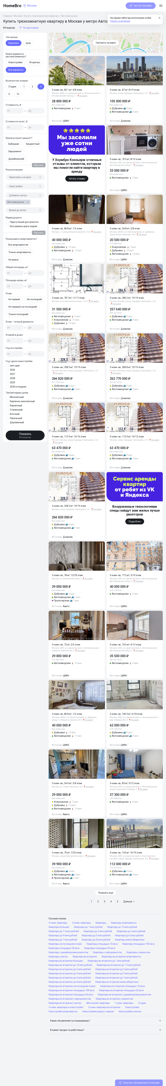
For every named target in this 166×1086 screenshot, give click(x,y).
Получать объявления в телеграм (139, 1082)
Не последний (34, 299)
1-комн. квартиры (124, 1003)
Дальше (129, 901)
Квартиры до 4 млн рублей (63, 935)
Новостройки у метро (130, 1011)
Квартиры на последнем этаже (65, 944)
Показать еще (105, 892)
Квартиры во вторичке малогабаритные (116, 982)
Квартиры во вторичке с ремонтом (114, 998)
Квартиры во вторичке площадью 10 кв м (122, 986)
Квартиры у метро (58, 956)
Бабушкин (13, 144)
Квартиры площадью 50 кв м (99, 948)
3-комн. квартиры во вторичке (104, 1007)
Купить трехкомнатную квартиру (41, 16)
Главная (7, 16)
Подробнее (135, 521)
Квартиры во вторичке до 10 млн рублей (70, 965)
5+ (18, 94)
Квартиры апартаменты (123, 922)
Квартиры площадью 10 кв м (102, 944)
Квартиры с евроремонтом (107, 952)
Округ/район (25, 186)
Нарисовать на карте (25, 177)
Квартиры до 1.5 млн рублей (64, 931)
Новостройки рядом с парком (98, 1011)
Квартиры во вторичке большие (66, 960)
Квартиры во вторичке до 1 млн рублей (109, 960)
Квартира (13, 43)
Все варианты (15, 70)
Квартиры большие (59, 927)
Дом (28, 43)
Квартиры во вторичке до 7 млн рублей (116, 977)
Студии (142, 1003)
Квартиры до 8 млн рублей (96, 939)
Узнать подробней (120, 21)
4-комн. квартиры (58, 922)
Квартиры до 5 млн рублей (96, 935)
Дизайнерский (16, 159)
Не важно (13, 259)
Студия (12, 86)
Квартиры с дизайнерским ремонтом (68, 952)
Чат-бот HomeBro (140, 5)
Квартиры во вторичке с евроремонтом (70, 998)
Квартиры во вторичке (85, 956)
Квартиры (101, 922)
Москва (18, 16)
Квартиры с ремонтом (138, 952)
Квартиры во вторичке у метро (65, 1003)
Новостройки (15, 62)
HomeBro (12, 5)
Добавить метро (25, 195)
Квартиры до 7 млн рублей (63, 939)
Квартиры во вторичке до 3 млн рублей (116, 969)
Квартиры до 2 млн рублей (98, 931)
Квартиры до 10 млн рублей (122, 927)
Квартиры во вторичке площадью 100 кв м (71, 990)
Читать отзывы (77, 178)
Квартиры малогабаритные (129, 939)
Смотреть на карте (106, 42)
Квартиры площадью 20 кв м (64, 948)
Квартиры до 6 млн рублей (129, 935)
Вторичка (35, 62)
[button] (105, 1020)
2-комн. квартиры (81, 922)
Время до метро (25, 210)
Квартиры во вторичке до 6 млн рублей (70, 977)
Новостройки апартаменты (63, 1011)
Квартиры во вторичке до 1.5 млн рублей (119, 965)
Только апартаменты (19, 252)
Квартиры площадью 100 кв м (138, 944)
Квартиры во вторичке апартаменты (121, 956)
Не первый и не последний (22, 306)
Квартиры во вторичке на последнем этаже (72, 986)
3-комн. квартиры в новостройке (66, 1007)
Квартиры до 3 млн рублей (131, 931)
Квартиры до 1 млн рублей (88, 927)
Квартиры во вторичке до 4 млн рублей (70, 973)
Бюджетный (32, 144)
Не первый (14, 299)
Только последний (18, 314)
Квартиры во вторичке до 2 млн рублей (70, 969)
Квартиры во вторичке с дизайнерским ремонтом (124, 994)
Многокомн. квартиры (98, 1003)
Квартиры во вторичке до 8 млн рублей (70, 982)
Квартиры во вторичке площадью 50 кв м (71, 994)
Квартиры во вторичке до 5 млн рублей (116, 973)
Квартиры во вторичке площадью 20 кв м (121, 990)
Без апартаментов (18, 244)
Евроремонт (15, 151)
